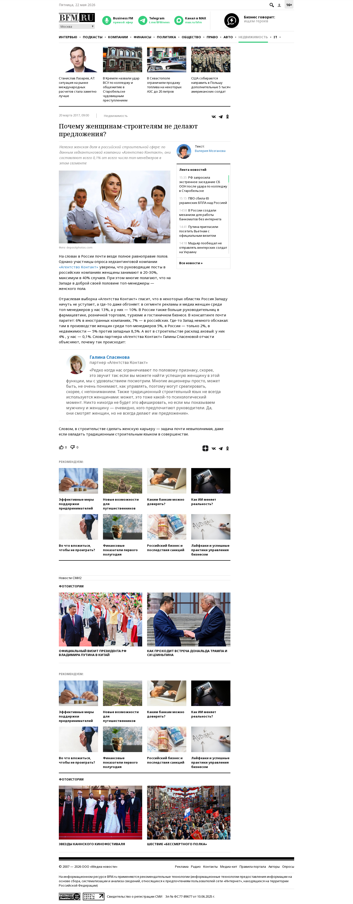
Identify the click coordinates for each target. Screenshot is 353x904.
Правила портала (253, 866)
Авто (228, 37)
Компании (118, 37)
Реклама (182, 866)
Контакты (210, 866)
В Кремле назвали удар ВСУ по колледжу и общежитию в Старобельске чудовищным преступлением (121, 89)
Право (212, 37)
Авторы (274, 866)
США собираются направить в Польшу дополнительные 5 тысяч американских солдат (210, 85)
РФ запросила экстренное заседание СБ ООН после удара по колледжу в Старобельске (203, 184)
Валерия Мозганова (210, 151)
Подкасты (92, 37)
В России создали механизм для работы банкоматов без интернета (200, 214)
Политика (166, 37)
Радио (196, 866)
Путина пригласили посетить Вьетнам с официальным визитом (198, 231)
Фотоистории (71, 586)
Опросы (288, 866)
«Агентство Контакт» (78, 266)
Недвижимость (253, 37)
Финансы (142, 37)
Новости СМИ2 (70, 578)
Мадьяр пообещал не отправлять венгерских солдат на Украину (203, 247)
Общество (191, 37)
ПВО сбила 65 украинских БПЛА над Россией (203, 200)
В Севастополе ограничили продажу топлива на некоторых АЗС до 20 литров (164, 85)
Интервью (68, 37)
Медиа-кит (228, 866)
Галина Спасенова (109, 357)
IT (275, 37)
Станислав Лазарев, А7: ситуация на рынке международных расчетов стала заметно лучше (78, 87)
